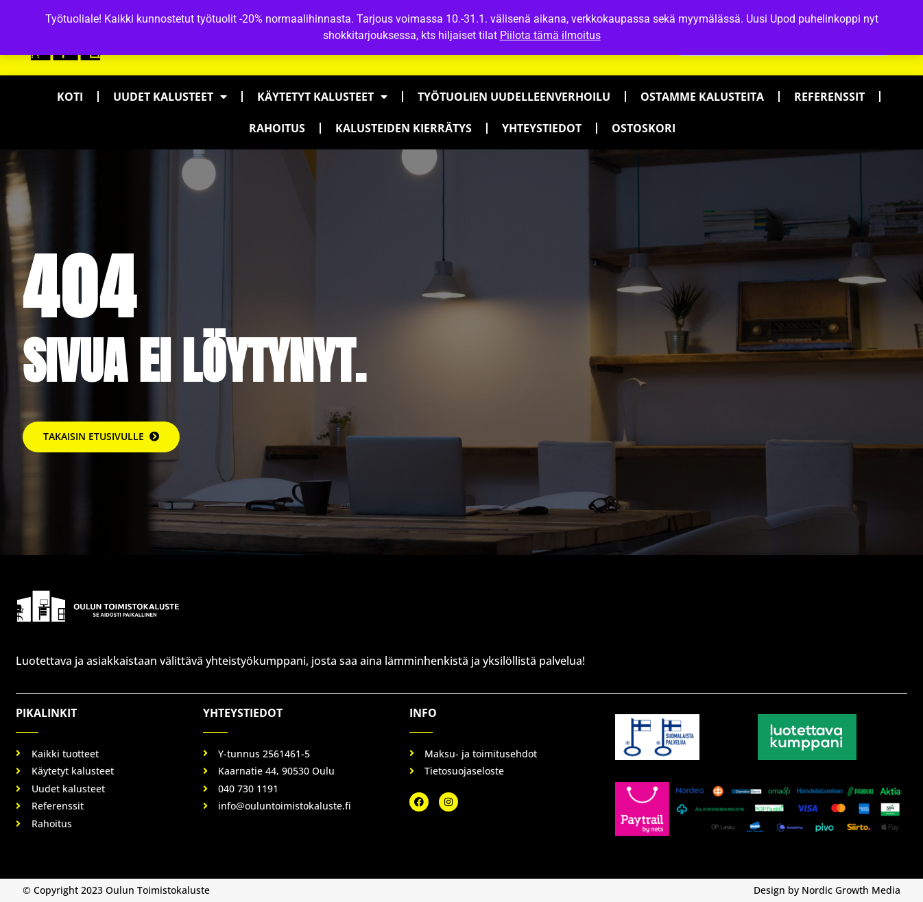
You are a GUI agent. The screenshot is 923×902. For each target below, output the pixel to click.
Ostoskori (643, 128)
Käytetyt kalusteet (322, 96)
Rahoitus (277, 128)
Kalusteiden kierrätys (403, 128)
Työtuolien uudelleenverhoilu (514, 96)
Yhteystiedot (542, 128)
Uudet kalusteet (170, 96)
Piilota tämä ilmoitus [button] (550, 35)
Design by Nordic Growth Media (827, 890)
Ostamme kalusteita (702, 96)
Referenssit (829, 96)
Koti (70, 96)
